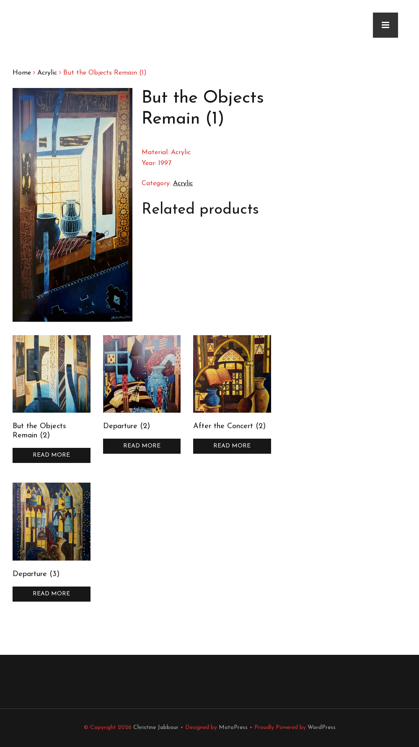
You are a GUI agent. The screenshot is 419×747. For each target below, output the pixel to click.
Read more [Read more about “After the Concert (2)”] (232, 446)
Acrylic (47, 73)
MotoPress (233, 727)
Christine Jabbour (155, 727)
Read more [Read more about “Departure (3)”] (51, 594)
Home (22, 73)
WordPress (322, 727)
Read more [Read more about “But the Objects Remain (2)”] (51, 455)
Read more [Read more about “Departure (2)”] (141, 446)
